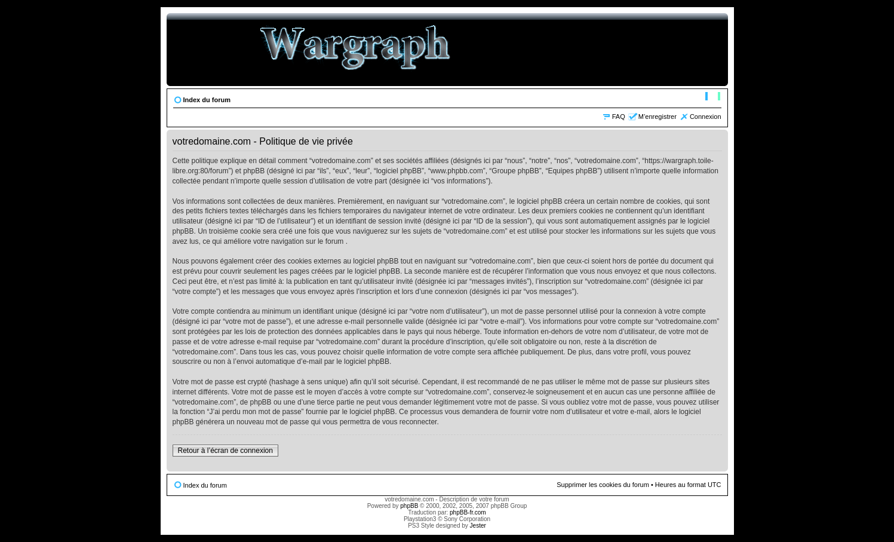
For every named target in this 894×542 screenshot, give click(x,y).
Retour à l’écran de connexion (225, 450)
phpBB (409, 506)
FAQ (618, 116)
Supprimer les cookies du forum (603, 484)
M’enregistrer (657, 116)
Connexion (705, 116)
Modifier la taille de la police (712, 97)
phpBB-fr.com (468, 512)
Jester (478, 525)
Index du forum (207, 99)
